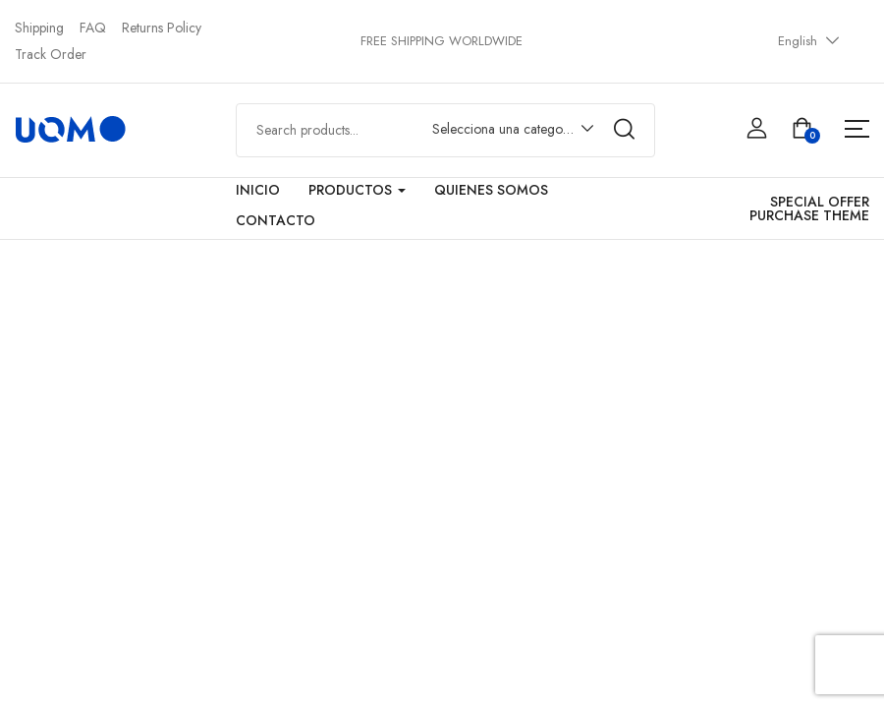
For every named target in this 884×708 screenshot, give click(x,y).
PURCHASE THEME (809, 215)
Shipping (39, 27)
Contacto (275, 220)
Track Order (50, 54)
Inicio (258, 190)
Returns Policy (161, 27)
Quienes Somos (491, 190)
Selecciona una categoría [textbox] (505, 129)
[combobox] (503, 132)
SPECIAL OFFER (819, 201)
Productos (357, 190)
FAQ (93, 27)
